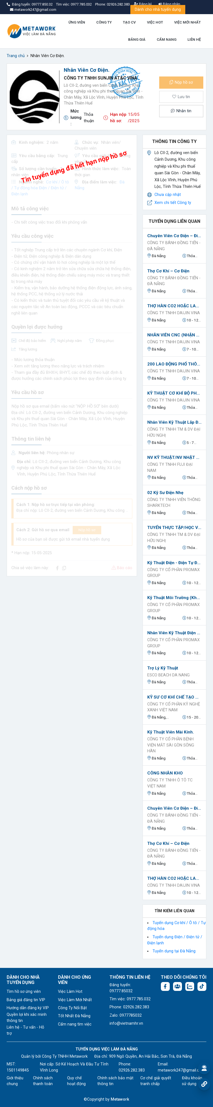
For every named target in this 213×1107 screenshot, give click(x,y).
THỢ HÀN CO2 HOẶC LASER (174, 305)
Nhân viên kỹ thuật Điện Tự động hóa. (174, 632)
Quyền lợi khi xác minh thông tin (27, 1017)
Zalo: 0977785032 (126, 1015)
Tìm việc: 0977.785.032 (130, 999)
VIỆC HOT (155, 22)
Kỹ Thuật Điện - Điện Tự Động (174, 562)
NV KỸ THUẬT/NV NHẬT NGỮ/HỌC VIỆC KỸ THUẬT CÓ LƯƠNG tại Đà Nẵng (174, 457)
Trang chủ (16, 55)
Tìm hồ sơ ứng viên (24, 991)
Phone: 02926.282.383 (129, 1007)
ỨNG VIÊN (77, 22)
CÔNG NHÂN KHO (165, 773)
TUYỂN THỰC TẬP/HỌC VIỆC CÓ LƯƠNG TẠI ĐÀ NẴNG (174, 527)
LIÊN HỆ (194, 39)
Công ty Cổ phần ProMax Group (173, 572)
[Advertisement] (72, 619)
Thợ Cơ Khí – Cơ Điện (168, 271)
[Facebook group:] (177, 986)
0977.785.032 (82, 4)
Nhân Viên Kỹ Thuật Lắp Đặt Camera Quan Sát (174, 422)
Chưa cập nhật (167, 194)
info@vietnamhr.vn (126, 1023)
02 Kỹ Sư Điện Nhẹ (165, 492)
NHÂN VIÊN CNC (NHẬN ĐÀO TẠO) (174, 335)
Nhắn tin (181, 111)
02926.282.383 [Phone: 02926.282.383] (132, 1070)
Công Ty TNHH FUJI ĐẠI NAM (169, 467)
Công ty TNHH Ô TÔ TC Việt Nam (169, 783)
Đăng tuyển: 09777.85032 (121, 988)
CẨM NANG (166, 39)
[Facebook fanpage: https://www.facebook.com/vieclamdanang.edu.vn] (165, 986)
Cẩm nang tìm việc (75, 1024)
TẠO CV (129, 22)
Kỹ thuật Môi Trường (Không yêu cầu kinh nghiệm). (174, 597)
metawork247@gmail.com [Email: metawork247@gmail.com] (181, 1070)
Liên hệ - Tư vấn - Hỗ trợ (25, 1030)
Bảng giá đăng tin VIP (26, 1000)
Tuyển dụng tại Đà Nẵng (174, 951)
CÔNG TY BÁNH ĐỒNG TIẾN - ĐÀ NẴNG (174, 246)
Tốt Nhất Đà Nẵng (74, 1016)
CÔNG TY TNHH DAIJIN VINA (173, 313)
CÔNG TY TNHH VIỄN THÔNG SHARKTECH (174, 502)
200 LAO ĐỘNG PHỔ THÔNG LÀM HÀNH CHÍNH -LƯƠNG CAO (174, 364)
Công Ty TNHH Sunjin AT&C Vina (100, 78)
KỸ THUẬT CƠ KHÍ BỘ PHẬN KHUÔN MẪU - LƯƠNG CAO (174, 393)
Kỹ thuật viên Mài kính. (170, 732)
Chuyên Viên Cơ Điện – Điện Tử (174, 235)
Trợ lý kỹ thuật (162, 668)
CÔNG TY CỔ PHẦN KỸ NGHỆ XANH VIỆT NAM (173, 707)
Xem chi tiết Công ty (172, 202)
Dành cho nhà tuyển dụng (158, 9)
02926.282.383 (118, 4)
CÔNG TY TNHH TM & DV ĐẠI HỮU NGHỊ (173, 432)
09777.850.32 (43, 4)
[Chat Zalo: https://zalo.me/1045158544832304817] (189, 986)
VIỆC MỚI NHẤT (187, 22)
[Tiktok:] (201, 986)
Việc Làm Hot (70, 991)
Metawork (120, 1099)
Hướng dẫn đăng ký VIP (28, 1008)
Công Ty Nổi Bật (72, 1008)
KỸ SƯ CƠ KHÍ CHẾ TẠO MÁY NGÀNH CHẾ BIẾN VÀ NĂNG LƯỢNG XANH (174, 697)
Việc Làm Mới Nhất (75, 1000)
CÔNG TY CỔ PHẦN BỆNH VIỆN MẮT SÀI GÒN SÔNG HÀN (170, 745)
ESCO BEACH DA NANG (168, 675)
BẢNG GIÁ (136, 39)
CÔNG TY (104, 22)
